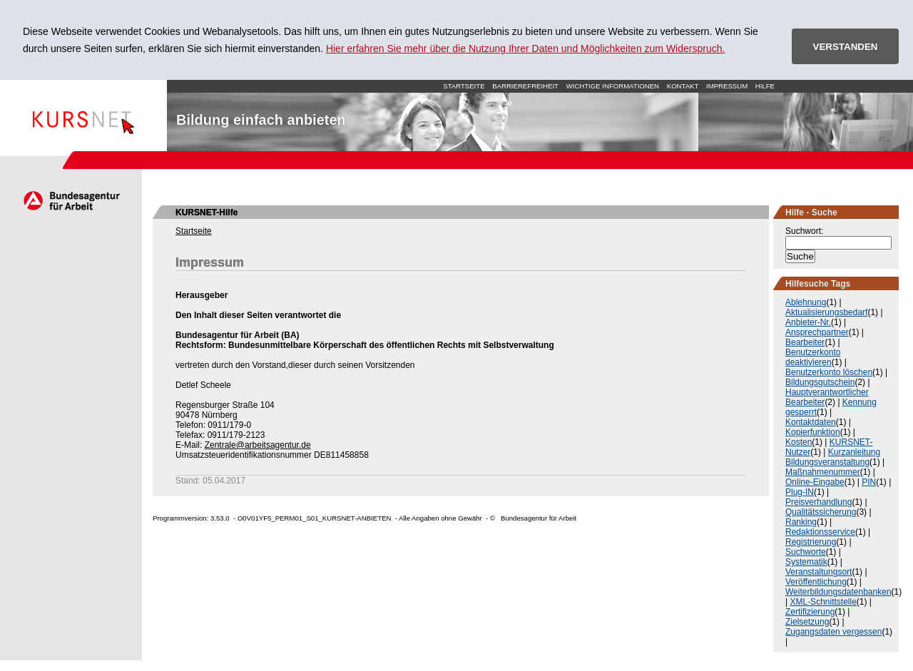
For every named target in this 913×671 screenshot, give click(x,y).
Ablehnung (805, 302)
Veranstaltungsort (818, 572)
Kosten (798, 442)
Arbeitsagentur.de (71, 200)
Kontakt (683, 86)
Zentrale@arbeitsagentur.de (258, 445)
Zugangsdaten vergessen (833, 632)
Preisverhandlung (818, 502)
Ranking (801, 522)
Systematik (806, 562)
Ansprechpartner (817, 332)
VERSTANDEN (845, 46)
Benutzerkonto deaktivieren (812, 357)
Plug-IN (799, 492)
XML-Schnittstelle (823, 602)
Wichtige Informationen (612, 86)
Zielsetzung (807, 622)
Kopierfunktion (812, 432)
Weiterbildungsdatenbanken (838, 592)
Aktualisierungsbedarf (826, 312)
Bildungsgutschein (820, 382)
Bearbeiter (805, 342)
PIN (869, 482)
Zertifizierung (810, 612)
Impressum (727, 86)
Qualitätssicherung (820, 512)
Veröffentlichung (816, 582)
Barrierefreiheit (525, 86)
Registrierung (810, 542)
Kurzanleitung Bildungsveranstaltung (832, 457)
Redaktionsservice (820, 532)
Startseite (83, 115)
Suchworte (805, 552)
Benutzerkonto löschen (828, 372)
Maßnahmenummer (822, 472)
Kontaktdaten (810, 422)
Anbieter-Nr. (808, 322)
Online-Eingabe (815, 482)
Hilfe (765, 86)
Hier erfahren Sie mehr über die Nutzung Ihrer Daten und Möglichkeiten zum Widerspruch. (525, 48)
